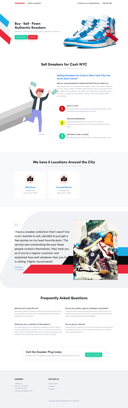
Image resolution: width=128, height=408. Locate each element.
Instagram (51, 389)
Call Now (33, 37)
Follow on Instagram (35, 3)
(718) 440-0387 (107, 3)
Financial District (64, 187)
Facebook (51, 386)
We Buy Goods (53, 383)
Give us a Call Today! (94, 354)
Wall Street (30, 187)
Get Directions (21, 37)
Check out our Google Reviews (89, 3)
